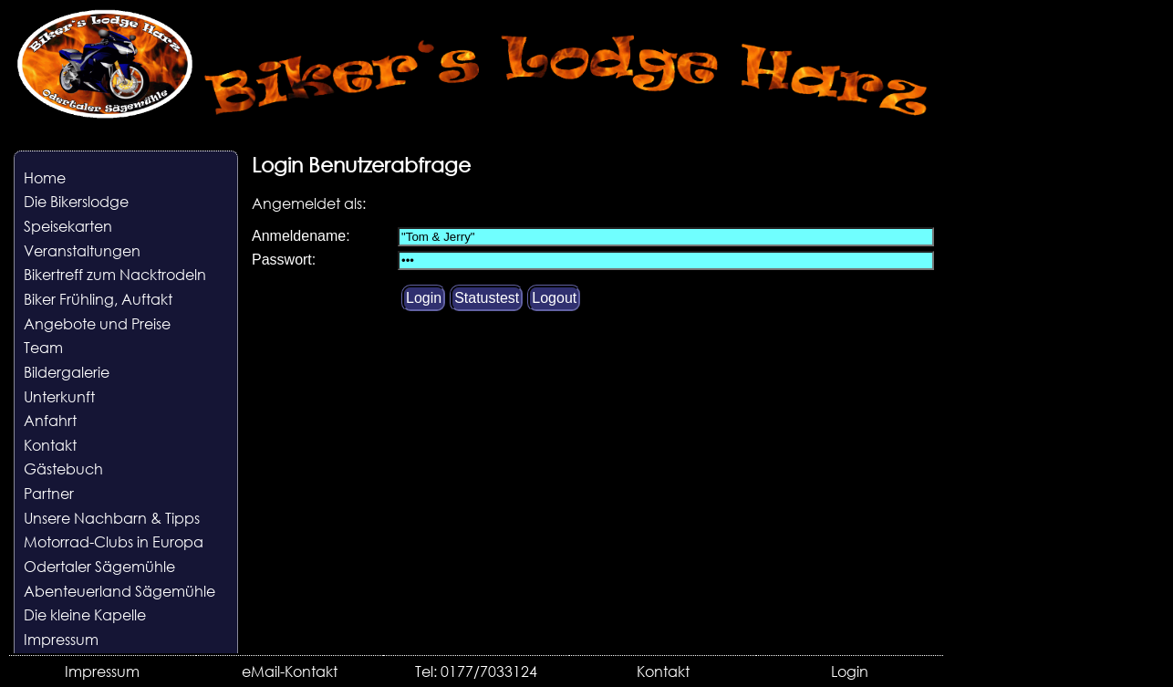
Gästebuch (63, 468)
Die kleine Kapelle (85, 614)
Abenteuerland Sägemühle (119, 590)
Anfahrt (50, 420)
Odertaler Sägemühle (99, 566)
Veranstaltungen (82, 250)
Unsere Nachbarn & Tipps (112, 517)
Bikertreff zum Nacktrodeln (115, 274)
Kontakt (50, 444)
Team (43, 347)
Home (45, 177)
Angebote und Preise (97, 323)
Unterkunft (59, 396)
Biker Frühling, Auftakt (98, 298)
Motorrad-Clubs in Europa (113, 541)
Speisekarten (68, 225)
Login (849, 671)
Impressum (61, 639)
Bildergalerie (66, 371)
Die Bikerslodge (76, 201)
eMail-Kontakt (289, 671)
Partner (49, 493)
